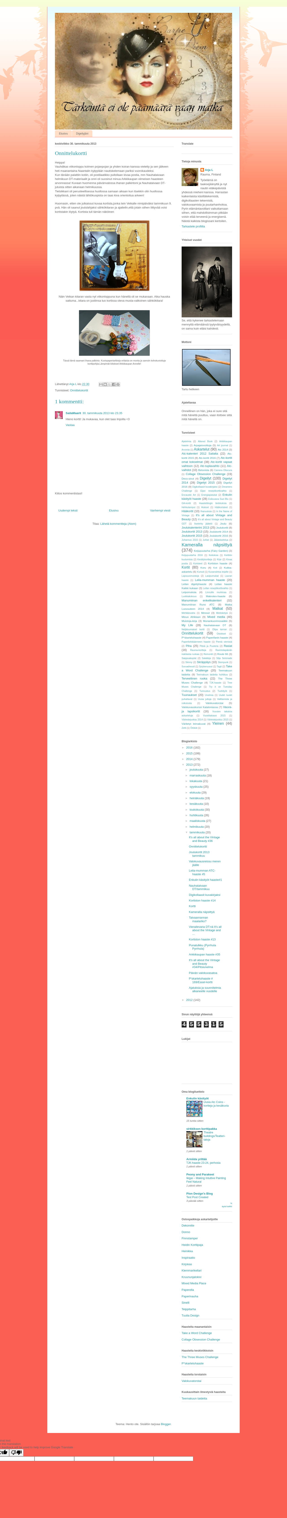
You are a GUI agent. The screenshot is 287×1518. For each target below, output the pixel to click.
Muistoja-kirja (189, 620)
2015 (190, 753)
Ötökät (193, 728)
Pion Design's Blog (199, 1193)
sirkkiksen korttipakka (201, 1128)
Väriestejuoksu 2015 (217, 719)
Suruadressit (188, 666)
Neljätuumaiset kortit (193, 629)
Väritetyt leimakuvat (194, 723)
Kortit (186, 567)
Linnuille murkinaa (215, 592)
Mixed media (216, 617)
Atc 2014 (223, 449)
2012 (190, 1000)
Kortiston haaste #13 (202, 939)
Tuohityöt (222, 691)
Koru (203, 567)
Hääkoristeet (221, 507)
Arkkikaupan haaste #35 (204, 954)
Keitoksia (213, 555)
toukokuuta (197, 809)
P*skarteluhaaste (191, 637)
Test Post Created (197, 1197)
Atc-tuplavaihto (210, 466)
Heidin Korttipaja (192, 1245)
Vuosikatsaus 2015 (214, 715)
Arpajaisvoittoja (202, 445)
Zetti (184, 728)
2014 (190, 759)
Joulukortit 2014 (218, 531)
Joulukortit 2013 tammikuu (199, 853)
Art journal (222, 445)
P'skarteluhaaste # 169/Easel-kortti (201, 980)
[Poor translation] (16, 1452)
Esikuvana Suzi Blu (218, 499)
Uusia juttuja (204, 699)
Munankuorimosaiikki (215, 620)
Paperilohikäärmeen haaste (196, 642)
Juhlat (206, 540)
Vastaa (70, 425)
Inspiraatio (188, 1257)
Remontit (208, 654)
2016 (190, 747)
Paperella (188, 1290)
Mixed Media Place (194, 1283)
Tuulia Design (190, 1315)
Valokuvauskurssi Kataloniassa (200, 707)
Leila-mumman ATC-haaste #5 (202, 872)
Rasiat (228, 646)
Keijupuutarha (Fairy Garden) (211, 550)
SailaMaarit (73, 413)
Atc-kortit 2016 (207, 457)
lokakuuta (196, 781)
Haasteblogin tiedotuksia (212, 503)
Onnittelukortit (79, 390)
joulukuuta (197, 769)
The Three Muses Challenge (200, 1357)
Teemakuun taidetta (194, 1398)
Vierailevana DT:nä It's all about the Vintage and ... (205, 930)
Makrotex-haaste (216, 596)
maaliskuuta (198, 821)
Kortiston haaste (217, 563)
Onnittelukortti (198, 846)
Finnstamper (190, 1238)
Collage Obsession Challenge (205, 474)
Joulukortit (222, 527)
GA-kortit (186, 503)
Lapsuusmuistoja (190, 576)
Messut (205, 612)
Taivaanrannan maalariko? (198, 919)
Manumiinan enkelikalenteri (202, 600)
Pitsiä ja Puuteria (209, 646)
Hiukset (205, 507)
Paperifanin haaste (217, 637)
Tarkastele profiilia (193, 226)
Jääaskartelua (221, 540)
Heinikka (187, 1251)
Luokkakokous (189, 596)
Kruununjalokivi (191, 1277)
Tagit (219, 666)
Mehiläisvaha (188, 613)
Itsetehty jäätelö (203, 523)
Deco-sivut (188, 478)
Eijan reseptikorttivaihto (213, 491)
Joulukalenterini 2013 (195, 527)
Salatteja (206, 658)
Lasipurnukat (212, 576)
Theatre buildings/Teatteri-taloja (214, 1136)
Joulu (223, 523)
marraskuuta (198, 775)
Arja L (209, 170)
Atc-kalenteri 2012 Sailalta (200, 453)
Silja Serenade (224, 658)
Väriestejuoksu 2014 (192, 719)
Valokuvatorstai (214, 703)
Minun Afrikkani (191, 616)
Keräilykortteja (204, 559)
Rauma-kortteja (198, 650)
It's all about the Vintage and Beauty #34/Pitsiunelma (204, 963)
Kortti (192, 906)
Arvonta (186, 449)
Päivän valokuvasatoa (203, 973)
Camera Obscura (223, 470)
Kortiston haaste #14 (202, 900)
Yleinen (218, 723)
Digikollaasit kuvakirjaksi (204, 487)
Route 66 (222, 653)
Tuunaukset (189, 695)
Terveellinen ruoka (194, 678)
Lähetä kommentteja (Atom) (118, 523)
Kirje (219, 559)
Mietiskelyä (222, 613)
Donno (186, 1232)
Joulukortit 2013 (192, 531)
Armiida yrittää (196, 1159)
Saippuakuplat (189, 658)
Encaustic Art (189, 495)
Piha (188, 646)
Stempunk (223, 662)
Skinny (188, 662)
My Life (187, 625)
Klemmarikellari (192, 1270)
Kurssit (200, 572)
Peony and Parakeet (200, 1174)
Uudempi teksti (68, 510)
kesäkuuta (197, 803)
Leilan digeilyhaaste (194, 584)
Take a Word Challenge (197, 1333)
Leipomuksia (189, 592)
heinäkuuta (197, 798)
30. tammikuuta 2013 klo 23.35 (102, 413)
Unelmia (209, 695)
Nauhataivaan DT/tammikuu (199, 887)
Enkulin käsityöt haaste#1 (205, 879)
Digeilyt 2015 (206, 482)
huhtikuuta (197, 815)
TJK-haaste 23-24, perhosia (203, 1162)
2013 (190, 764)
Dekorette (188, 1225)
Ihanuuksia (206, 511)
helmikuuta (197, 826)
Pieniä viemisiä (224, 642)
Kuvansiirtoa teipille (218, 572)
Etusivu (63, 133)
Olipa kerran (219, 629)
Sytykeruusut (205, 666)
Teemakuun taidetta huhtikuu (212, 674)
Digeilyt (205, 478)
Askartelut (201, 449)
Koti (215, 568)
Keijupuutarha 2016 (192, 555)
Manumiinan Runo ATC (198, 604)
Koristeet (197, 563)
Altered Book (205, 441)
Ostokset (221, 633)
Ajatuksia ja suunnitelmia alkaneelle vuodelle (205, 989)
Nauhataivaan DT (215, 625)
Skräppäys (204, 662)
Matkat (217, 608)
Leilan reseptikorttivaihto (215, 588)
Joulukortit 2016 (218, 535)
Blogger (166, 1424)
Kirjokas (187, 1264)
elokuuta (196, 792)
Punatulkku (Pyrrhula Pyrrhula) (202, 947)
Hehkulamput (188, 507)
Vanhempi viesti (160, 510)
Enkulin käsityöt (197, 1098)
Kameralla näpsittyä (207, 544)
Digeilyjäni (82, 133)
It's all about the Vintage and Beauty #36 (204, 839)
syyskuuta (196, 786)
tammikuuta (198, 832)
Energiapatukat (209, 495)
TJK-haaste (215, 683)
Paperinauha (190, 1296)
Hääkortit (187, 511)
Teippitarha (189, 1309)
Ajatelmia (186, 441)
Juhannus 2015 (190, 540)
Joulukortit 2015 (192, 535)
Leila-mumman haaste (210, 580)
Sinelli (185, 1302)
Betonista (203, 470)
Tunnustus (204, 691)
